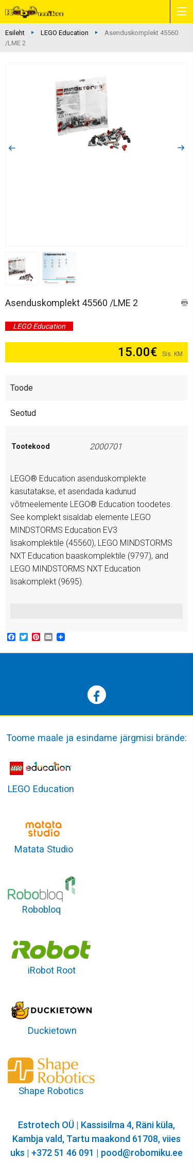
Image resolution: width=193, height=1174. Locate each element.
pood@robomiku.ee (142, 1152)
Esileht (15, 33)
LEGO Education (65, 33)
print (184, 302)
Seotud (23, 413)
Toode (21, 388)
